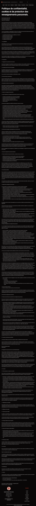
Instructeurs (27, 494)
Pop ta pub (28, 504)
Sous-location (27, 498)
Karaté (27, 492)
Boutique (27, 497)
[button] (6, 5)
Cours (27, 493)
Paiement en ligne (27, 501)
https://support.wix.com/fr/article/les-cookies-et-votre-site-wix (10, 444)
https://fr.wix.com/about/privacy (16, 257)
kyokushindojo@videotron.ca (9, 498)
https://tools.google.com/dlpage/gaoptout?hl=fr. (15, 464)
